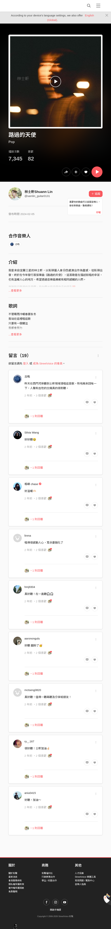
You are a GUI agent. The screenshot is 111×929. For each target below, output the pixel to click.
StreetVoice (23, 6)
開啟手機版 (55, 910)
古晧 (15, 244)
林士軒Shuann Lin (39, 192)
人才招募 (79, 873)
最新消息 (12, 877)
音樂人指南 (80, 884)
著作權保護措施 (16, 888)
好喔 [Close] (98, 212)
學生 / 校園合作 (49, 880)
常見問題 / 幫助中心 (84, 880)
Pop (11, 142)
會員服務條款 (15, 880)
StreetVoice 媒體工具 (85, 877)
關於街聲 (12, 873)
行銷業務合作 (48, 877)
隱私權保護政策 (16, 884)
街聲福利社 (47, 873)
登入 (26, 363)
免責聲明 (12, 891)
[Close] (107, 15)
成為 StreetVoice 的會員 (48, 363)
